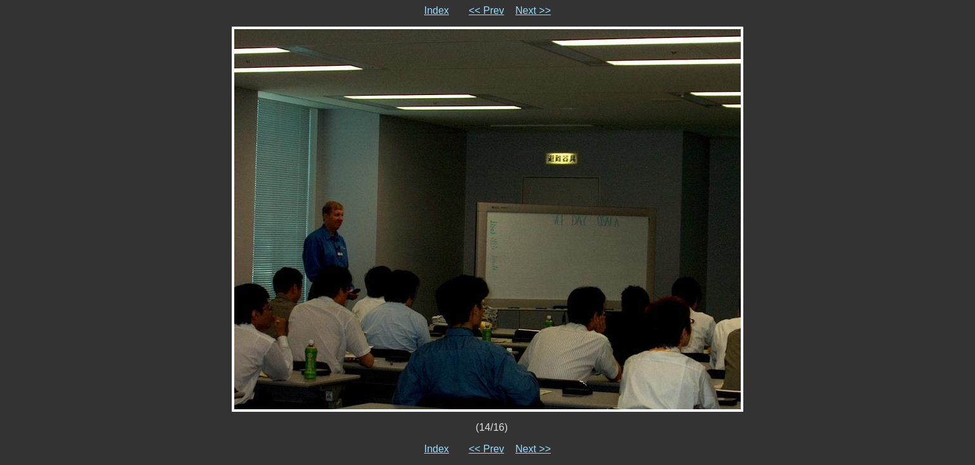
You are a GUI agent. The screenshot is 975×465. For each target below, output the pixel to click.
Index (436, 10)
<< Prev (486, 10)
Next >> (533, 10)
